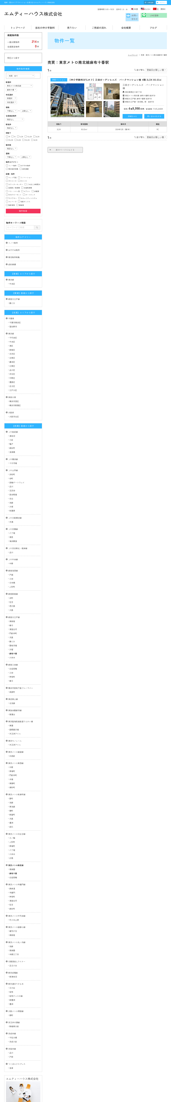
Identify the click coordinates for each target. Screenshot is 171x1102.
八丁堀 (12, 520)
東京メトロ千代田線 (16, 903)
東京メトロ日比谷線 (16, 821)
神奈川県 (12, 384)
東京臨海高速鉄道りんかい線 (20, 708)
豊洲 (11, 809)
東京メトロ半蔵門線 (16, 871)
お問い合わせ (127, 16)
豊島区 (12, 369)
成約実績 (12, 251)
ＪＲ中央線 (13, 546)
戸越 (11, 561)
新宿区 (12, 336)
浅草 (11, 1055)
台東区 (12, 344)
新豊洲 (12, 987)
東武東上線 (13, 686)
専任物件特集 (14, 244)
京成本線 (12, 1020)
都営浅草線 (13, 557)
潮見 (11, 524)
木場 (11, 766)
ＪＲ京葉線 (13, 516)
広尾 (11, 845)
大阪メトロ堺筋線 (15, 998)
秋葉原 (12, 497)
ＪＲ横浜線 (13, 446)
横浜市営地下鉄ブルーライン (20, 675)
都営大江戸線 (14, 286)
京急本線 (12, 1035)
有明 (11, 979)
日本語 (130, 9)
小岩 (11, 427)
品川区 (12, 357)
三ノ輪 (12, 825)
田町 (11, 465)
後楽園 (12, 856)
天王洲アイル (15, 720)
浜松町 (12, 461)
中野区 (12, 365)
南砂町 (12, 774)
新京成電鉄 (13, 959)
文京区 (12, 340)
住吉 (11, 589)
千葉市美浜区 (15, 309)
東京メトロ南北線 (15, 852)
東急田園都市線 (15, 697)
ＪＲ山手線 (13, 457)
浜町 (11, 585)
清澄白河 (13, 616)
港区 (11, 332)
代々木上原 (14, 907)
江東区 (12, 353)
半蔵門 (12, 879)
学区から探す (13, 56)
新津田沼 (13, 963)
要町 (11, 785)
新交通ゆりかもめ (15, 970)
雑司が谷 (13, 918)
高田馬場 (13, 481)
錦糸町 (12, 435)
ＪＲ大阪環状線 (15, 504)
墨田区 (12, 349)
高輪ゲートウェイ (17, 469)
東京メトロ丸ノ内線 (16, 929)
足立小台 (13, 952)
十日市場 (13, 450)
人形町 (12, 573)
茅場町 (12, 758)
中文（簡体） (161, 9)
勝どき (12, 290)
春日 (11, 612)
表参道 (12, 875)
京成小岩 (13, 1028)
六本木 (12, 644)
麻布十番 (13, 640)
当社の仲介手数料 (45, 26)
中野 (11, 550)
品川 (11, 473)
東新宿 (12, 608)
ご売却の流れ (99, 26)
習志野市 (13, 313)
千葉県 (11, 305)
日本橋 (12, 569)
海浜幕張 (13, 528)
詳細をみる (132, 115)
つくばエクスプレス (16, 1051)
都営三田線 (13, 651)
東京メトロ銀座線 (15, 739)
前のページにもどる (65, 148)
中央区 (12, 270)
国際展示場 (14, 716)
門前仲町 (13, 620)
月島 (11, 624)
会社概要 (126, 26)
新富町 (12, 801)
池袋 (11, 489)
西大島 (12, 593)
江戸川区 (13, 377)
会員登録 (150, 2)
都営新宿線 (13, 581)
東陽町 (12, 770)
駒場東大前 (14, 1013)
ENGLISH (144, 9)
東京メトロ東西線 (15, 750)
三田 (11, 565)
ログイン (163, 2)
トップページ (17, 26)
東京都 (11, 266)
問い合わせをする (154, 115)
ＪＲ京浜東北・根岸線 (17, 535)
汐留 (11, 636)
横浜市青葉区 (15, 392)
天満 (11, 509)
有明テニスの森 (16, 983)
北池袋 (12, 690)
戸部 (11, 1043)
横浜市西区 (14, 388)
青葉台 (12, 701)
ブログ (153, 26)
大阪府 (11, 399)
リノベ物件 (13, 230)
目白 (11, 485)
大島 (11, 597)
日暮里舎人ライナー (16, 948)
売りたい (72, 26)
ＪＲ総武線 (13, 419)
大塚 (11, 493)
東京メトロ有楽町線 (16, 781)
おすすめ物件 (14, 237)
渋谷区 (12, 361)
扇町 (11, 1002)
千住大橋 (13, 1024)
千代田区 (13, 324)
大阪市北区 (14, 403)
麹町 (11, 797)
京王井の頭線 (14, 1009)
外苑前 (12, 743)
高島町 (12, 679)
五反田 (12, 477)
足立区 (12, 373)
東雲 (11, 712)
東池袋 (12, 793)
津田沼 (12, 423)
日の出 (12, 975)
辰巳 (11, 813)
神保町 (12, 663)
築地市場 (13, 632)
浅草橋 (12, 439)
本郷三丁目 (14, 941)
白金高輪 (13, 655)
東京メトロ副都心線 (16, 914)
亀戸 (11, 431)
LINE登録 (155, 16)
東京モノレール (15, 727)
